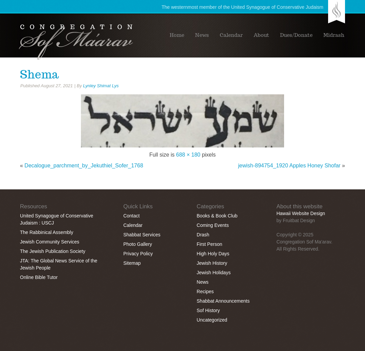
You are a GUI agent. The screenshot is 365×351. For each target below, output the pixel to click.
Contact (131, 215)
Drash (203, 234)
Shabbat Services (141, 234)
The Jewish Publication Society (52, 251)
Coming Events (213, 225)
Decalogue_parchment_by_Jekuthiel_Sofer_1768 (83, 165)
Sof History (208, 310)
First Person (209, 244)
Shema (39, 74)
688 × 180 (188, 155)
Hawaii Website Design (300, 213)
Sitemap (132, 263)
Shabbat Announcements (223, 301)
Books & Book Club (217, 215)
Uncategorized (212, 320)
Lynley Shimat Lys (101, 85)
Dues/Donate (296, 35)
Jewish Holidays (214, 272)
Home (177, 35)
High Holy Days (213, 253)
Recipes (205, 291)
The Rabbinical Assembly (46, 232)
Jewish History (212, 263)
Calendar (231, 35)
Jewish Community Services (49, 241)
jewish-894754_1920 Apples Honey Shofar (289, 165)
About (261, 35)
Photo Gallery (137, 244)
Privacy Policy (138, 253)
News (202, 35)
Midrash (333, 35)
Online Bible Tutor (39, 277)
